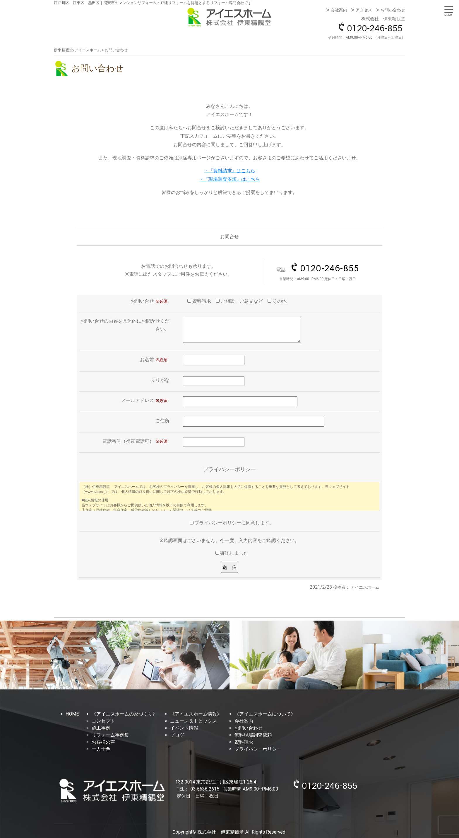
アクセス (364, 10)
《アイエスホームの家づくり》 (124, 714)
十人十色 (101, 749)
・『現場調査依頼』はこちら (229, 179)
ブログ (177, 735)
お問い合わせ (393, 10)
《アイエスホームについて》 (264, 714)
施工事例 (101, 728)
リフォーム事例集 (110, 735)
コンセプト (103, 721)
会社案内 (339, 10)
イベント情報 (184, 728)
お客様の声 (103, 742)
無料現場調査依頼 (253, 735)
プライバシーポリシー (257, 749)
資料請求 (243, 742)
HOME (72, 714)
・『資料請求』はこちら (229, 170)
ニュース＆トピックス (193, 721)
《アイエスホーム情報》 (196, 714)
